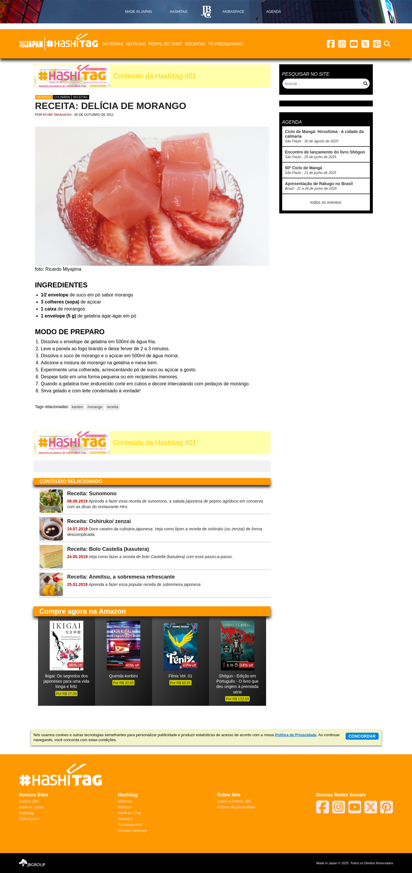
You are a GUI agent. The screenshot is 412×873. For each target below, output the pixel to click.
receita (112, 407)
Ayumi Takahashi (57, 114)
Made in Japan (31, 807)
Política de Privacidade (295, 735)
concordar (362, 736)
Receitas (195, 44)
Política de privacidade (236, 807)
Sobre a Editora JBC (234, 801)
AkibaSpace (29, 819)
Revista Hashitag (132, 830)
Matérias (113, 44)
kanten (77, 407)
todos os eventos (326, 202)
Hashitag (44, 97)
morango (94, 407)
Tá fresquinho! (225, 44)
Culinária (62, 97)
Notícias (135, 44)
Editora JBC (29, 801)
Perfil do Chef (165, 44)
